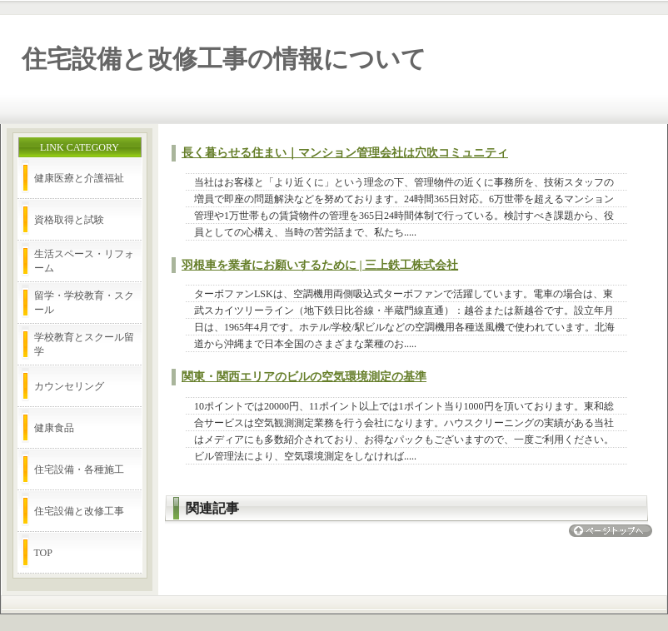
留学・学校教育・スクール (84, 303)
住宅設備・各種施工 (79, 469)
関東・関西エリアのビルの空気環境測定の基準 (304, 376)
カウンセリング (69, 386)
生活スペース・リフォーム (84, 261)
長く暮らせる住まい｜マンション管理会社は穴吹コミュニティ (345, 153)
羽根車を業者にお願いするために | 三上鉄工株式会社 (320, 265)
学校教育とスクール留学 (84, 344)
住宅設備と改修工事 (79, 511)
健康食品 (54, 428)
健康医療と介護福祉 (79, 178)
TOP (43, 553)
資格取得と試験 (69, 220)
